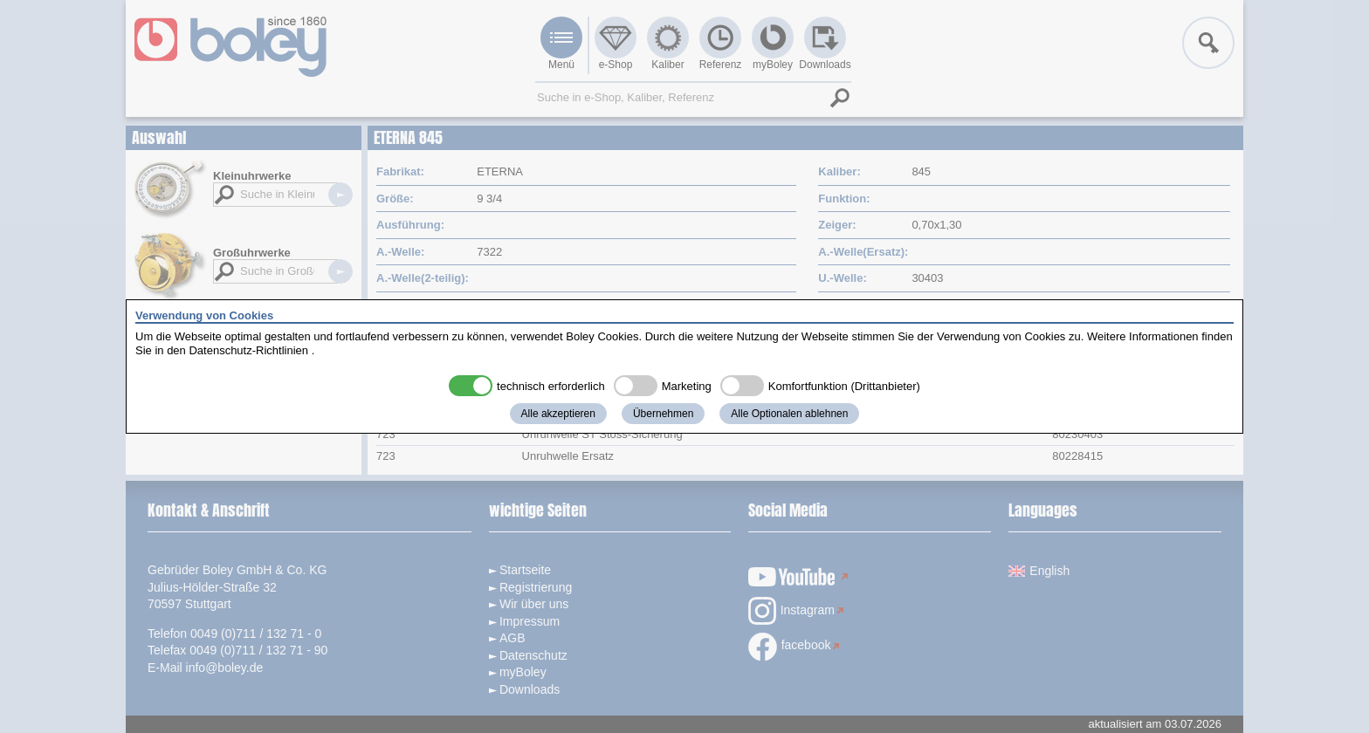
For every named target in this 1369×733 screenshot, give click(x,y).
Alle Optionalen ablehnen (789, 414)
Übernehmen (663, 414)
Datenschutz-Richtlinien (248, 350)
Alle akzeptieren (558, 414)
